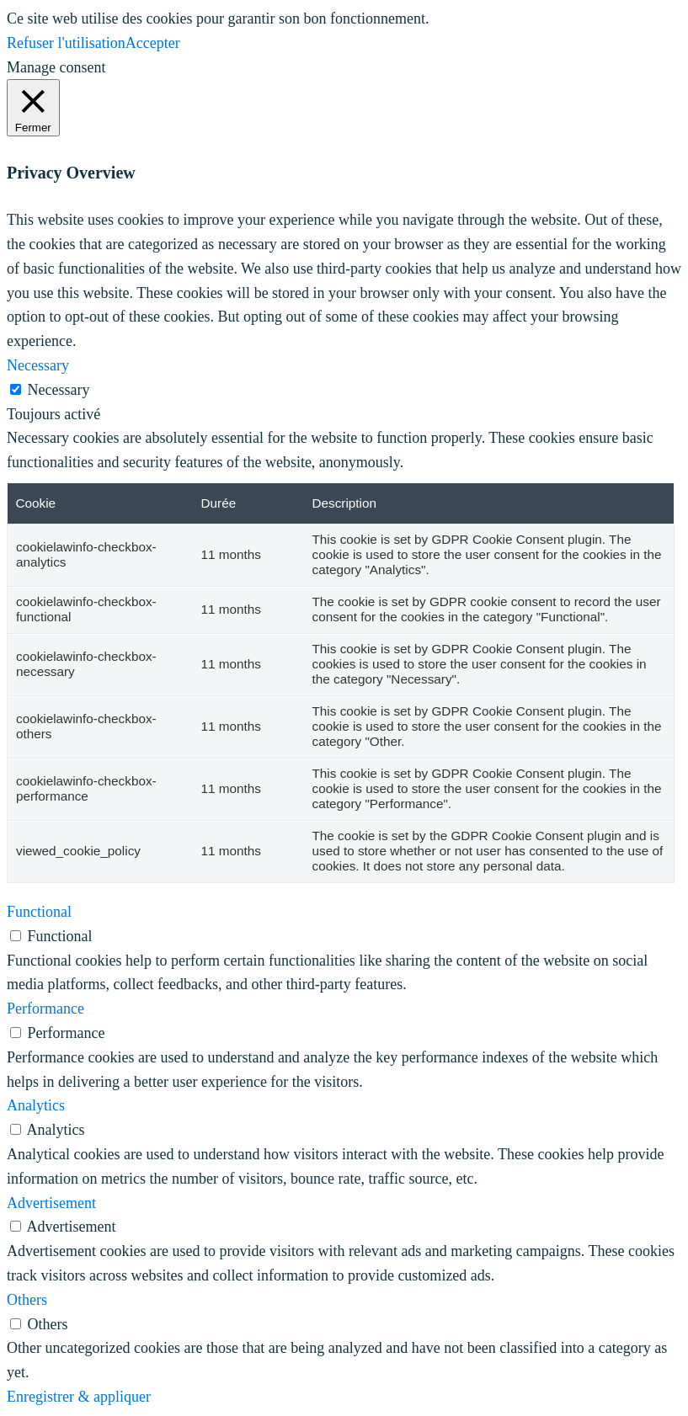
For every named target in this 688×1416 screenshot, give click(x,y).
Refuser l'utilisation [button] (66, 43)
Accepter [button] (152, 43)
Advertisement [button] (51, 1203)
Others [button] (27, 1299)
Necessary (59, 389)
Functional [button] (39, 911)
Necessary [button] (38, 365)
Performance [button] (45, 1008)
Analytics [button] (36, 1105)
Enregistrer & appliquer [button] (79, 1396)
